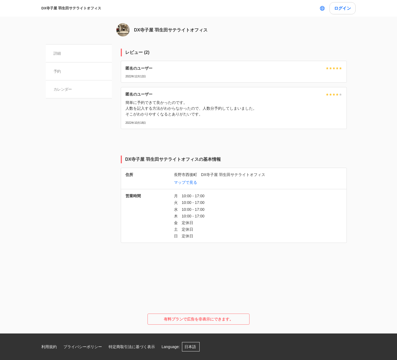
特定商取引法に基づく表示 (132, 347)
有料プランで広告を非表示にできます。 (198, 319)
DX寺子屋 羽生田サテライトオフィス (71, 8)
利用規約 (49, 347)
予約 (57, 71)
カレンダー (62, 89)
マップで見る (185, 182)
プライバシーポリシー (82, 347)
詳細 (57, 53)
